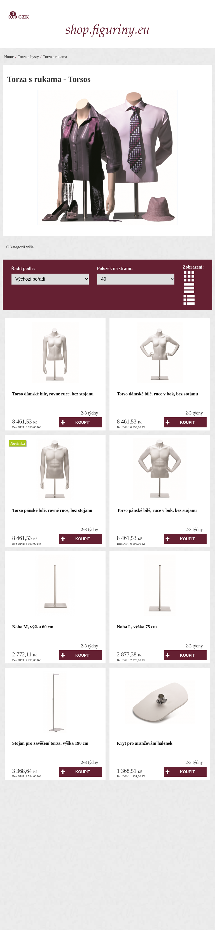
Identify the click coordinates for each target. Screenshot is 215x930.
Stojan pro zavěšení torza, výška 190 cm (50, 743)
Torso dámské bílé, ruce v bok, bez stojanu (157, 393)
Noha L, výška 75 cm (137, 626)
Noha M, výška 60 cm (32, 626)
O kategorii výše (20, 247)
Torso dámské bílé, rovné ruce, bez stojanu (53, 393)
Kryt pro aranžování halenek (144, 743)
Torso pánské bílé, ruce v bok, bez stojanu (157, 510)
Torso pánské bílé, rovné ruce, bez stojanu (52, 510)
